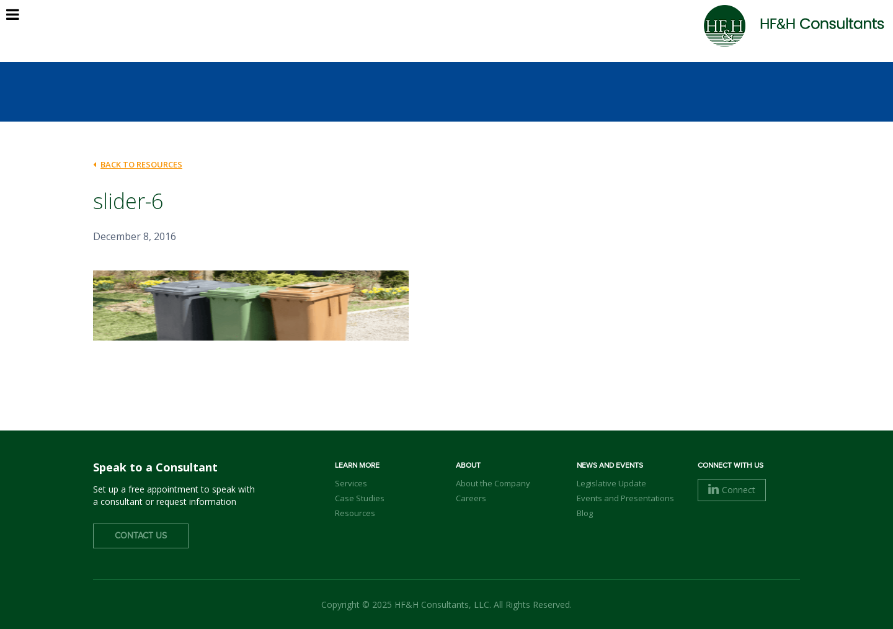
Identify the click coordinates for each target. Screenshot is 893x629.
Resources (355, 513)
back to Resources (137, 164)
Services (351, 483)
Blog (585, 513)
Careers (471, 498)
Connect (731, 490)
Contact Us (141, 536)
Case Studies (359, 498)
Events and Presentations (625, 498)
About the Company (493, 483)
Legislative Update (611, 483)
